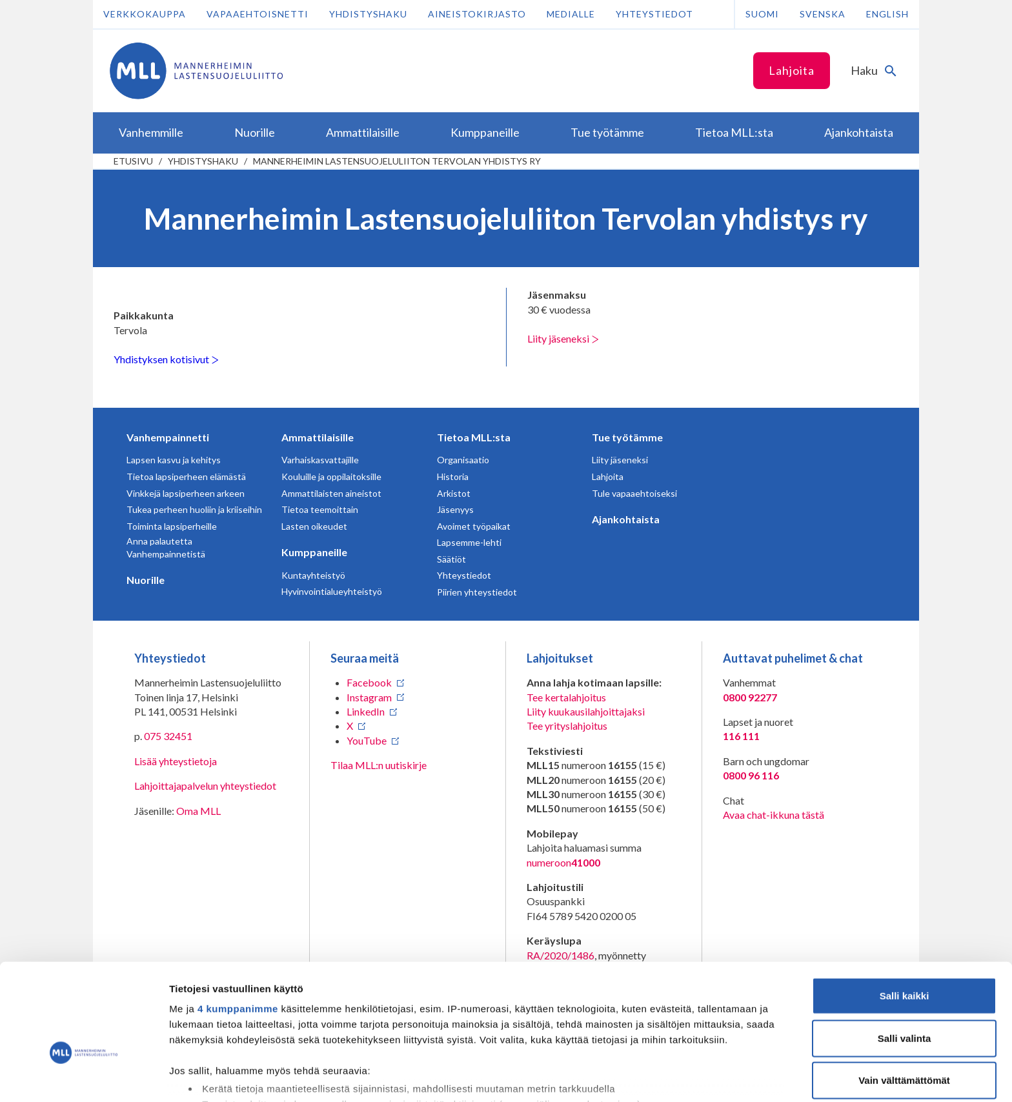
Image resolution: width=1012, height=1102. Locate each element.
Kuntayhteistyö (313, 575)
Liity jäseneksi (563, 338)
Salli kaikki (904, 915)
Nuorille (145, 580)
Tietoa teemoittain (319, 509)
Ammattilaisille (317, 437)
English (887, 13)
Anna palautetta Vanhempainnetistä (165, 547)
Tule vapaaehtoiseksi (634, 493)
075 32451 (168, 736)
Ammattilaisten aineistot (331, 493)
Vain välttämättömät (904, 999)
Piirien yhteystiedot (477, 591)
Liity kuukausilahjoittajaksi (586, 711)
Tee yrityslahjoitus (567, 725)
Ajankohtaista (626, 519)
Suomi (762, 13)
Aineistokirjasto (477, 13)
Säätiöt (451, 559)
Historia (453, 476)
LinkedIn (366, 711)
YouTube (367, 740)
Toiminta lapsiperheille (171, 526)
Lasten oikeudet (314, 526)
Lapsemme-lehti (469, 542)
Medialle (571, 13)
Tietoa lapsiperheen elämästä (186, 476)
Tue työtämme (627, 437)
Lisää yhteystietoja (175, 761)
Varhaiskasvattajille (320, 459)
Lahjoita (792, 70)
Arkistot (454, 493)
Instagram (369, 697)
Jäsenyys (455, 509)
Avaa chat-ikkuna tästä (773, 814)
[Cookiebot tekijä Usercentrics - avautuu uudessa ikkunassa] (83, 1077)
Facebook (369, 682)
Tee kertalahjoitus (566, 697)
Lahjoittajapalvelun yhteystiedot (205, 785)
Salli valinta (904, 957)
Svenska (822, 13)
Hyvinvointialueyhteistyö (331, 591)
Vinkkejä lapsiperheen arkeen (185, 493)
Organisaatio (463, 459)
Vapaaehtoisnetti (258, 13)
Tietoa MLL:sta (474, 437)
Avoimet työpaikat (474, 526)
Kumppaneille (314, 552)
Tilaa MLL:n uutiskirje (378, 765)
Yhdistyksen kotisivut (166, 359)
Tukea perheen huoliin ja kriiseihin (194, 509)
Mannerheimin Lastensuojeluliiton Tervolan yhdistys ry (397, 160)
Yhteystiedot (654, 13)
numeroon (563, 863)
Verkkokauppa (144, 13)
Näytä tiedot (690, 1076)
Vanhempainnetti (167, 437)
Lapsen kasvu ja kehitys (173, 459)
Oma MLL (198, 811)
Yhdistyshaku (368, 13)
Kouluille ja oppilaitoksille (331, 476)
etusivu (133, 160)
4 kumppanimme (237, 928)
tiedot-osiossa (583, 1041)
